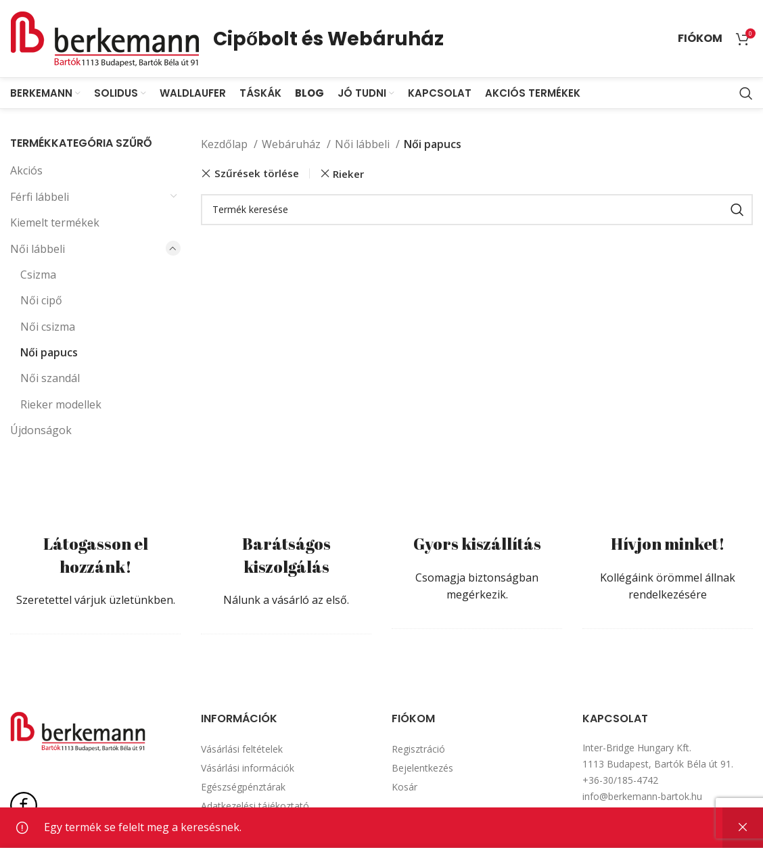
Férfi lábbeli (39, 198)
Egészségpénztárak (243, 788)
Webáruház (292, 145)
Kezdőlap (225, 145)
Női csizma (47, 328)
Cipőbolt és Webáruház (328, 39)
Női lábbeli (37, 250)
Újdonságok (41, 431)
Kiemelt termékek (54, 223)
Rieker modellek (60, 405)
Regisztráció (418, 750)
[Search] (746, 94)
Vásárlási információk (247, 769)
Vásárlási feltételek (242, 750)
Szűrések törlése (256, 175)
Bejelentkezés (422, 769)
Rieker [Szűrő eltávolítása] (348, 175)
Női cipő (41, 301)
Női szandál (50, 380)
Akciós (26, 171)
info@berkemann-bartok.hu (642, 797)
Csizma (38, 275)
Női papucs (49, 353)
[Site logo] (105, 37)
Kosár (404, 788)
